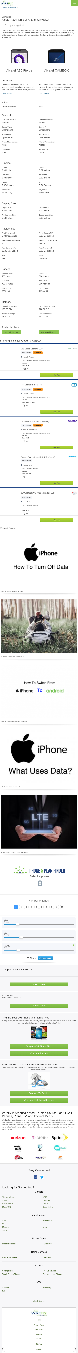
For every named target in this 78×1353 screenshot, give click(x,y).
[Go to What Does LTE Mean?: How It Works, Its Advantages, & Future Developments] (39, 821)
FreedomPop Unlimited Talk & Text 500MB (38, 457)
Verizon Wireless (9, 1197)
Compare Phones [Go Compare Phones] (39, 1053)
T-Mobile (46, 1201)
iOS (3, 1291)
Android (5, 1288)
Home (39, 1320)
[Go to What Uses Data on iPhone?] (39, 756)
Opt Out (39, 1349)
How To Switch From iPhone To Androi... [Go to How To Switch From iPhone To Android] (14, 721)
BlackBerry (47, 1221)
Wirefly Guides (39, 1301)
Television (47, 1257)
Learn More (39, 984)
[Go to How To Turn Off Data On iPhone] (39, 560)
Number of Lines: (39, 900)
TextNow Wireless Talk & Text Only (35, 422)
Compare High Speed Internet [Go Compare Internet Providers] (39, 1100)
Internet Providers (9, 1257)
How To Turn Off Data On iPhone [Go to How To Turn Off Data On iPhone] (12, 591)
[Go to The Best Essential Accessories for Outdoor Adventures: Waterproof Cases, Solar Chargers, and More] (39, 626)
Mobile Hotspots (9, 1244)
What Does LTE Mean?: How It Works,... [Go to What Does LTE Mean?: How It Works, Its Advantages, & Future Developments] (14, 852)
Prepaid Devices (49, 1271)
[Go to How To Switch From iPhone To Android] (39, 691)
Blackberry (47, 1288)
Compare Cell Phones (8, 7)
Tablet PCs (47, 1244)
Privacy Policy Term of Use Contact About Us (39, 1332)
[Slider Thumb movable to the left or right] (18, 925)
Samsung (6, 1230)
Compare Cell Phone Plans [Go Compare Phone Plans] (39, 1046)
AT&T (45, 1197)
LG (44, 1224)
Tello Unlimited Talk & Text (31, 385)
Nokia (45, 1227)
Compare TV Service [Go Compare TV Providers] (39, 1093)
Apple (4, 1221)
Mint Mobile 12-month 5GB (32, 349)
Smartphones (7, 1271)
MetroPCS (6, 1207)
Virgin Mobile (7, 1204)
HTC (4, 1224)
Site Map (39, 1344)
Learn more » (7, 94)
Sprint (4, 1201)
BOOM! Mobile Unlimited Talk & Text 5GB (38, 493)
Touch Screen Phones (11, 1274)
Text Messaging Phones (52, 1274)
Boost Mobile (48, 1207)
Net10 (45, 1204)
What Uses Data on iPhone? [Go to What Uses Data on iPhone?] (10, 787)
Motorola (5, 1227)
